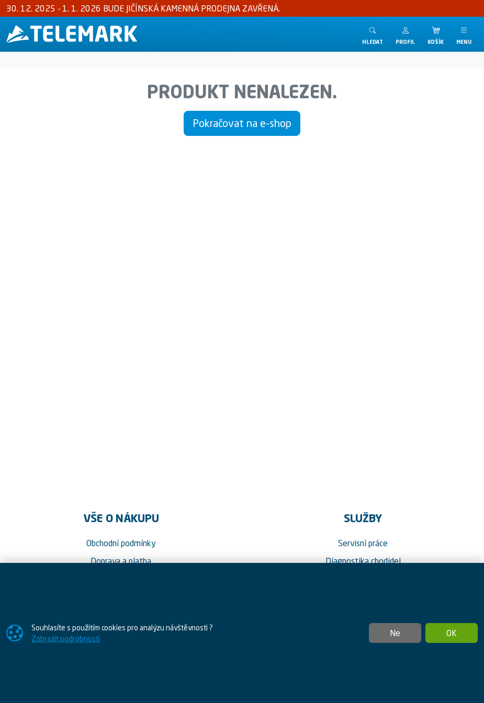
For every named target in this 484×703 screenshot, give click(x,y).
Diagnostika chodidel (363, 561)
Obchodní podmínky (121, 543)
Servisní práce (363, 543)
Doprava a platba (121, 561)
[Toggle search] (372, 34)
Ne (395, 633)
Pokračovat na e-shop (242, 123)
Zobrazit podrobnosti (65, 638)
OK (451, 633)
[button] (405, 34)
